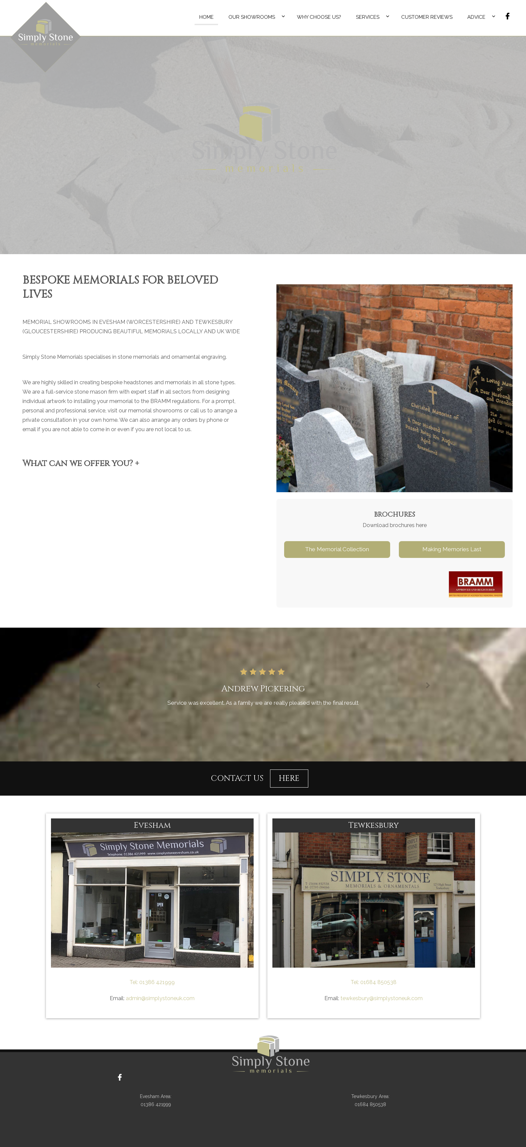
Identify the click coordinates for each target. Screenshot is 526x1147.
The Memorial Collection (337, 549)
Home (206, 17)
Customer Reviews (427, 17)
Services (367, 17)
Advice (476, 17)
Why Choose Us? (319, 17)
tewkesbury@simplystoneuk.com (381, 998)
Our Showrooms (251, 17)
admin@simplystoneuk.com (159, 998)
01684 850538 (378, 982)
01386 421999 (156, 982)
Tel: (133, 982)
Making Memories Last (451, 549)
